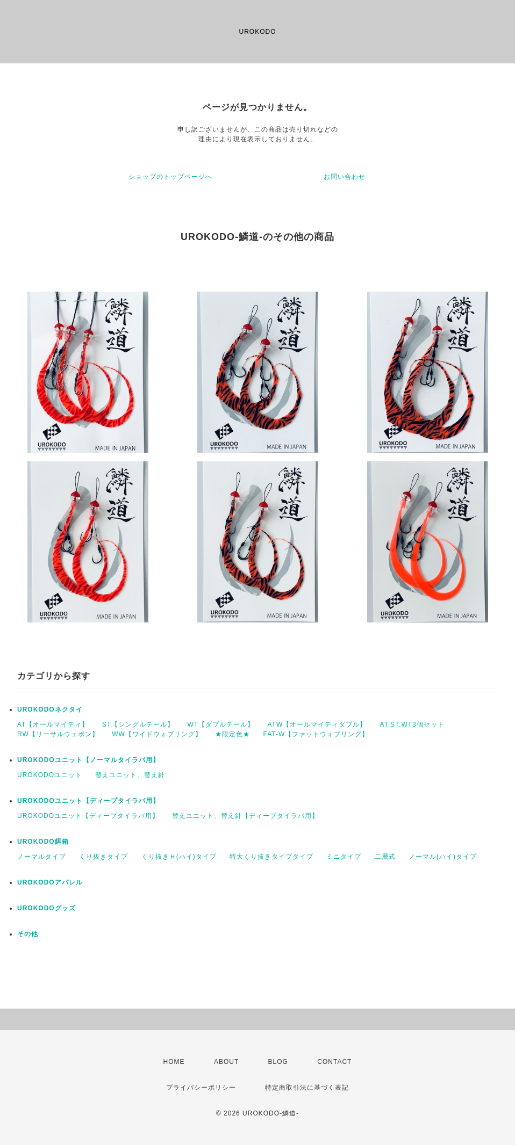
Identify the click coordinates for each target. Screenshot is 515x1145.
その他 (27, 934)
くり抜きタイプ (103, 856)
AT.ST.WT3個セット (412, 724)
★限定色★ (232, 734)
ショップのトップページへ (170, 176)
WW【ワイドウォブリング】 (157, 734)
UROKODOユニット (49, 775)
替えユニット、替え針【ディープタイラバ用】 (245, 816)
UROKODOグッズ (46, 908)
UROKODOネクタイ (50, 709)
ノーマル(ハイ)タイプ (443, 856)
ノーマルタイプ (41, 856)
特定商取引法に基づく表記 (307, 1087)
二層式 (385, 856)
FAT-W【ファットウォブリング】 (316, 734)
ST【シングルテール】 (138, 724)
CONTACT (334, 1062)
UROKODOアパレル (50, 882)
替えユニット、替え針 (130, 775)
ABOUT (226, 1062)
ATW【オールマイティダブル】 (317, 724)
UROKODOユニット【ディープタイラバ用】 (88, 801)
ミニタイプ (343, 856)
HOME (174, 1062)
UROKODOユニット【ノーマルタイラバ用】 (88, 760)
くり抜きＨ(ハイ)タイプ (179, 856)
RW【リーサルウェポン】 (58, 734)
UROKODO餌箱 (43, 841)
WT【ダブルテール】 (220, 724)
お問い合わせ (345, 176)
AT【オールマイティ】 (53, 724)
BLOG (278, 1062)
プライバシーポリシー (201, 1087)
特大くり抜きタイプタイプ (271, 856)
